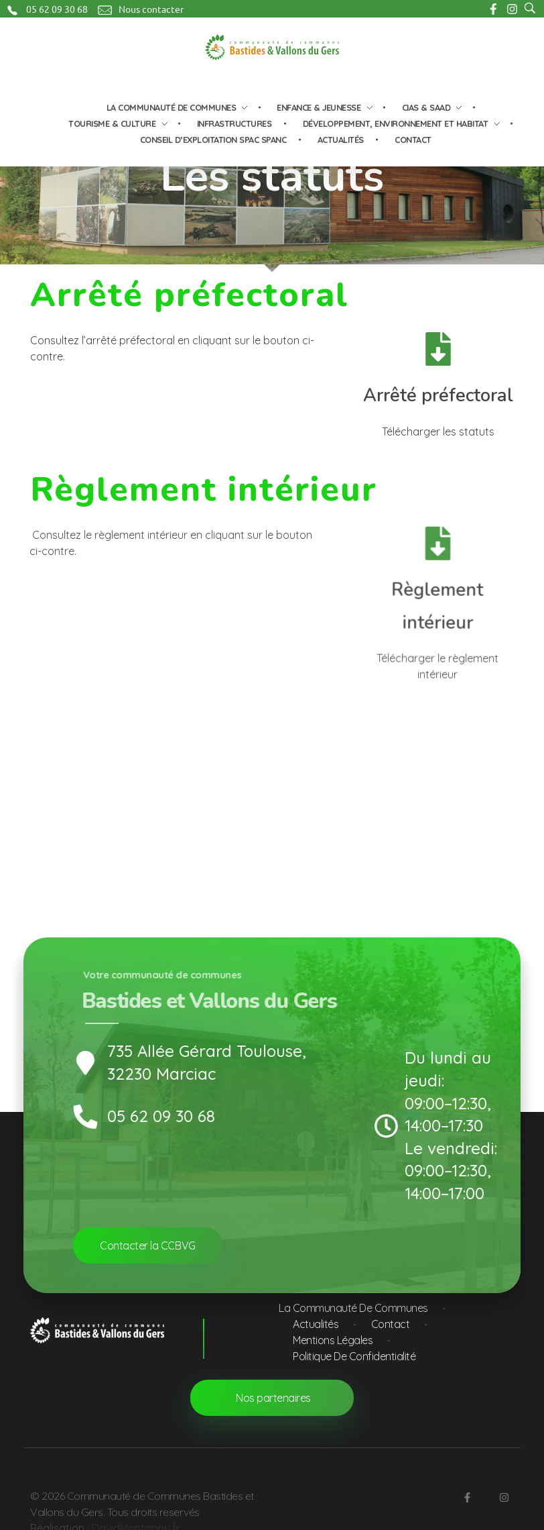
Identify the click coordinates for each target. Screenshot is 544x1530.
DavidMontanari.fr (136, 1515)
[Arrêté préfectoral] (437, 349)
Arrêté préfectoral (437, 395)
